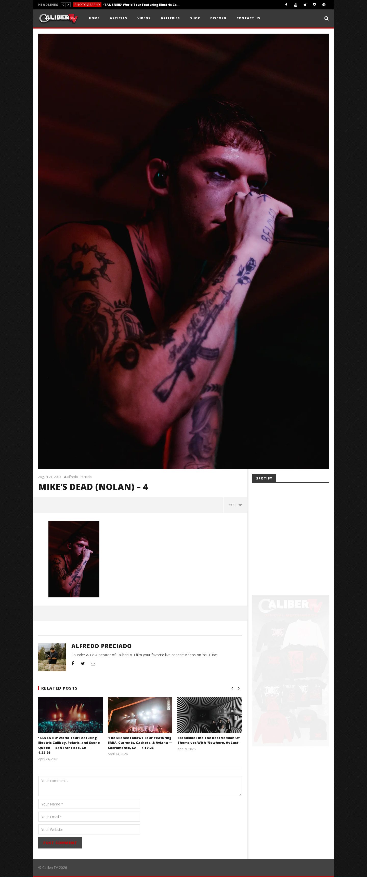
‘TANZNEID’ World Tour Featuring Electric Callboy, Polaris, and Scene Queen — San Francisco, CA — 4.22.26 (141, 5)
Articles (118, 18)
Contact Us (248, 18)
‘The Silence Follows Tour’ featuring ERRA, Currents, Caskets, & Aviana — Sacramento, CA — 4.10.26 (140, 742)
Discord (218, 18)
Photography (87, 5)
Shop (195, 18)
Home (94, 18)
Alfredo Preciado (79, 477)
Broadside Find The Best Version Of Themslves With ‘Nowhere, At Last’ (208, 740)
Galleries (170, 18)
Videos (144, 18)
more (235, 505)
